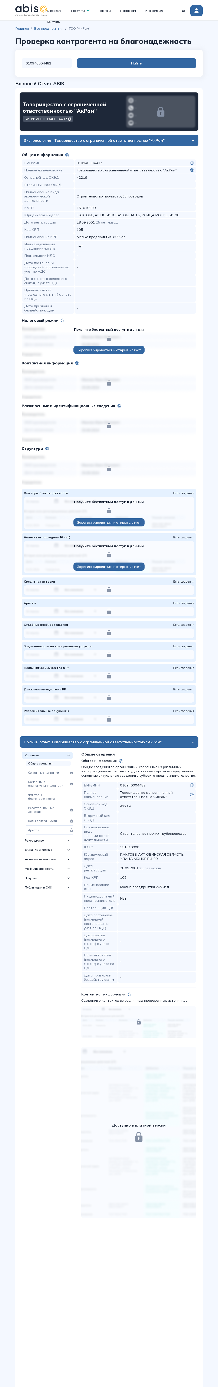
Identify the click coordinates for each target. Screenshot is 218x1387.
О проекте (54, 10)
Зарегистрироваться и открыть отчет (109, 350)
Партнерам (128, 10)
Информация (154, 10)
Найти (179, 63)
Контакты (53, 21)
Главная (22, 28)
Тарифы (105, 10)
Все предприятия (48, 28)
